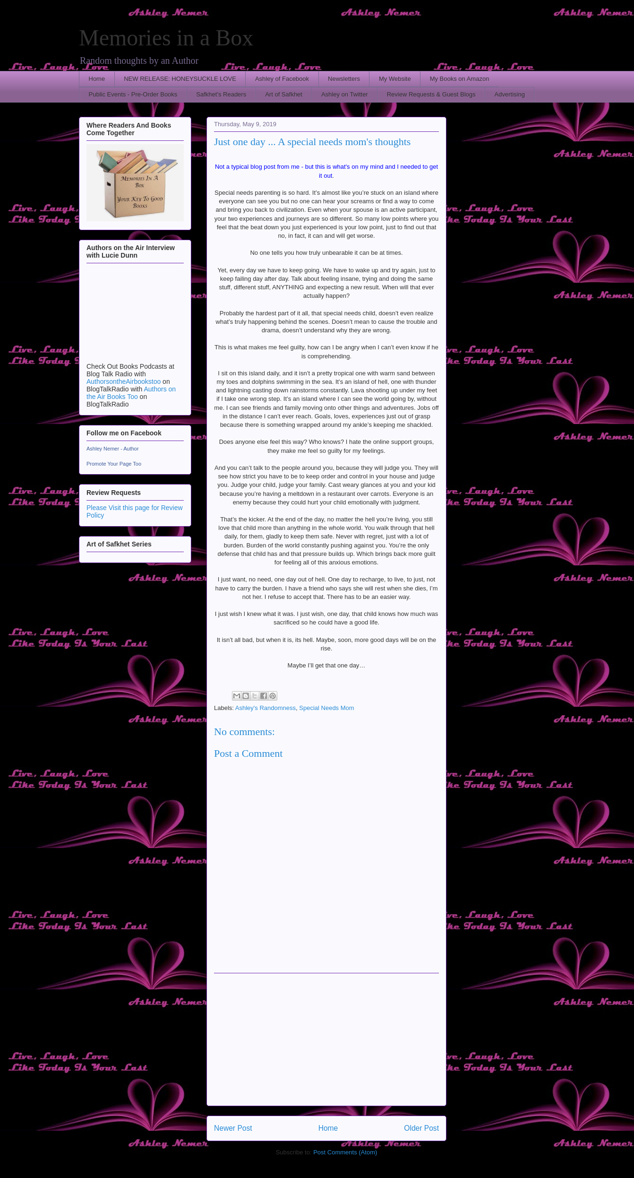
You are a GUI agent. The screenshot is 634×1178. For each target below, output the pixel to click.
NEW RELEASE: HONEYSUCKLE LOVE (180, 78)
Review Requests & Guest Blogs (431, 94)
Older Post (421, 1128)
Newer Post (233, 1128)
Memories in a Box (166, 37)
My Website (395, 78)
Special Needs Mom (326, 707)
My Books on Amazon (459, 78)
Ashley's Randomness (265, 707)
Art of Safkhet (283, 94)
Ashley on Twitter (344, 94)
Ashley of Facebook (282, 78)
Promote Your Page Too (113, 464)
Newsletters (344, 78)
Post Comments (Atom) (345, 1152)
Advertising (510, 94)
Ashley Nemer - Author (112, 448)
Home (97, 78)
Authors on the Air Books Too (131, 392)
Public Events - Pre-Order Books (133, 94)
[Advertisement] (326, 1039)
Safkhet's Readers (221, 94)
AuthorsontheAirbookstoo (123, 381)
